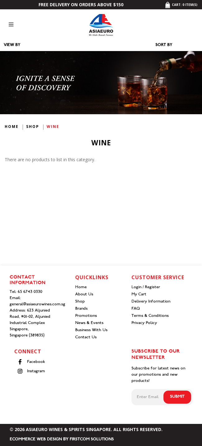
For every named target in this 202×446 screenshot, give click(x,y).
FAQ (135, 309)
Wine (53, 126)
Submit (177, 397)
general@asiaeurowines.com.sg (37, 305)
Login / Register (145, 287)
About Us (84, 295)
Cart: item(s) (181, 4)
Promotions (86, 316)
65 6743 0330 (30, 292)
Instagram (31, 371)
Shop (32, 126)
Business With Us (91, 330)
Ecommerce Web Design (36, 440)
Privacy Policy (144, 323)
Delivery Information (150, 302)
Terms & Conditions (150, 316)
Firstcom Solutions (92, 440)
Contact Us (86, 338)
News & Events (89, 323)
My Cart (138, 295)
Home (12, 126)
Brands (81, 309)
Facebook (31, 361)
